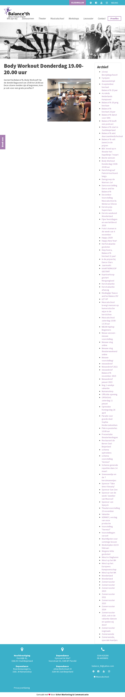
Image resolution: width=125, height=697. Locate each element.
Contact (101, 18)
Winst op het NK (109, 572)
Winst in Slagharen (110, 557)
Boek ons (2, 142)
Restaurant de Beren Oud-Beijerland (108, 443)
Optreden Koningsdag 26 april (108, 409)
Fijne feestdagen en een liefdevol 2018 (109, 222)
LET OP (105, 299)
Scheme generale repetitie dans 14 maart (110, 468)
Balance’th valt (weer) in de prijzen (108, 142)
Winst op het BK (109, 560)
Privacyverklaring (22, 687)
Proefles (114, 18)
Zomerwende (108, 634)
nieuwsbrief (107, 363)
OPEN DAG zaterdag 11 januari (107, 400)
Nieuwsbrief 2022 (110, 366)
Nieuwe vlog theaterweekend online (109, 351)
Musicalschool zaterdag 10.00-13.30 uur (109, 320)
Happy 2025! (107, 237)
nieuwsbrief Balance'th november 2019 (109, 372)
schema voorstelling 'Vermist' (107, 458)
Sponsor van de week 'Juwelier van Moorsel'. (109, 495)
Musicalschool (57, 18)
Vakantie (106, 514)
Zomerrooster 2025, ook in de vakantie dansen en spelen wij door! (109, 618)
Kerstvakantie (108, 283)
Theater (42, 18)
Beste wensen (108, 157)
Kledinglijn (77, 2)
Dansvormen (28, 18)
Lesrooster (88, 18)
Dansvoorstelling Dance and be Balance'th (109, 188)
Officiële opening (109, 394)
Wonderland (107, 575)
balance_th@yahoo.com (103, 666)
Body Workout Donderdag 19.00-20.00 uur (110, 163)
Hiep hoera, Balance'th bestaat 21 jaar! (109, 253)
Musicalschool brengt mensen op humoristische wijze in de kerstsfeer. (110, 308)
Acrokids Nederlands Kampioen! (107, 96)
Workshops (74, 18)
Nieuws (114, 2)
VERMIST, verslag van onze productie (109, 520)
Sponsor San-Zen (110, 489)
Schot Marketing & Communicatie (72, 694)
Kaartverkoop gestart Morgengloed (108, 277)
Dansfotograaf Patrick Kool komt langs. (110, 173)
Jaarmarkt (106, 265)
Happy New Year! (109, 240)
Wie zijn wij (12, 18)
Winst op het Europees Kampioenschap (109, 566)
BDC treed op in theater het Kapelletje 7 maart (110, 151)
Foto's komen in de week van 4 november (109, 231)
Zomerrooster (108, 581)
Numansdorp (107, 391)
